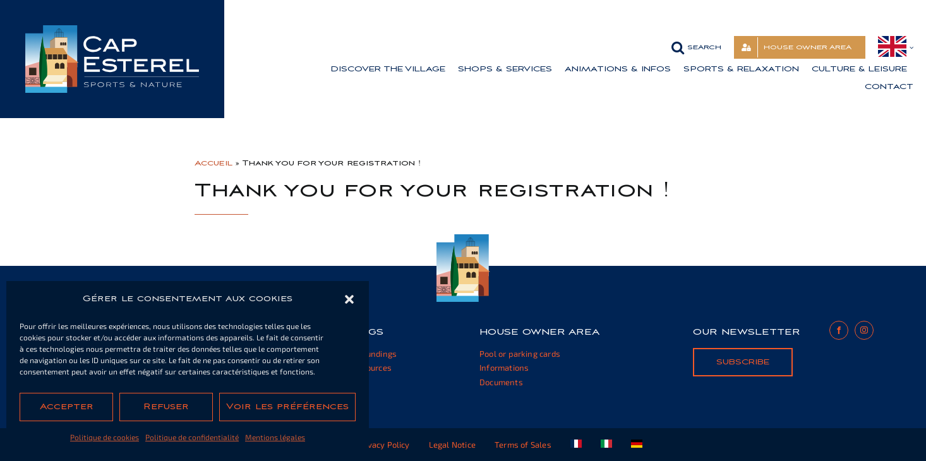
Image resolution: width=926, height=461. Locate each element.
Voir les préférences (287, 407)
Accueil (213, 163)
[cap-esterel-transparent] (112, 30)
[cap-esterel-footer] (463, 239)
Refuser (166, 407)
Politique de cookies (104, 437)
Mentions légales (275, 437)
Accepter (66, 407)
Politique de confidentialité (192, 437)
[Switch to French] (576, 445)
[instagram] (864, 330)
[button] (349, 299)
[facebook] (838, 330)
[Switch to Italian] (606, 445)
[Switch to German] (636, 445)
